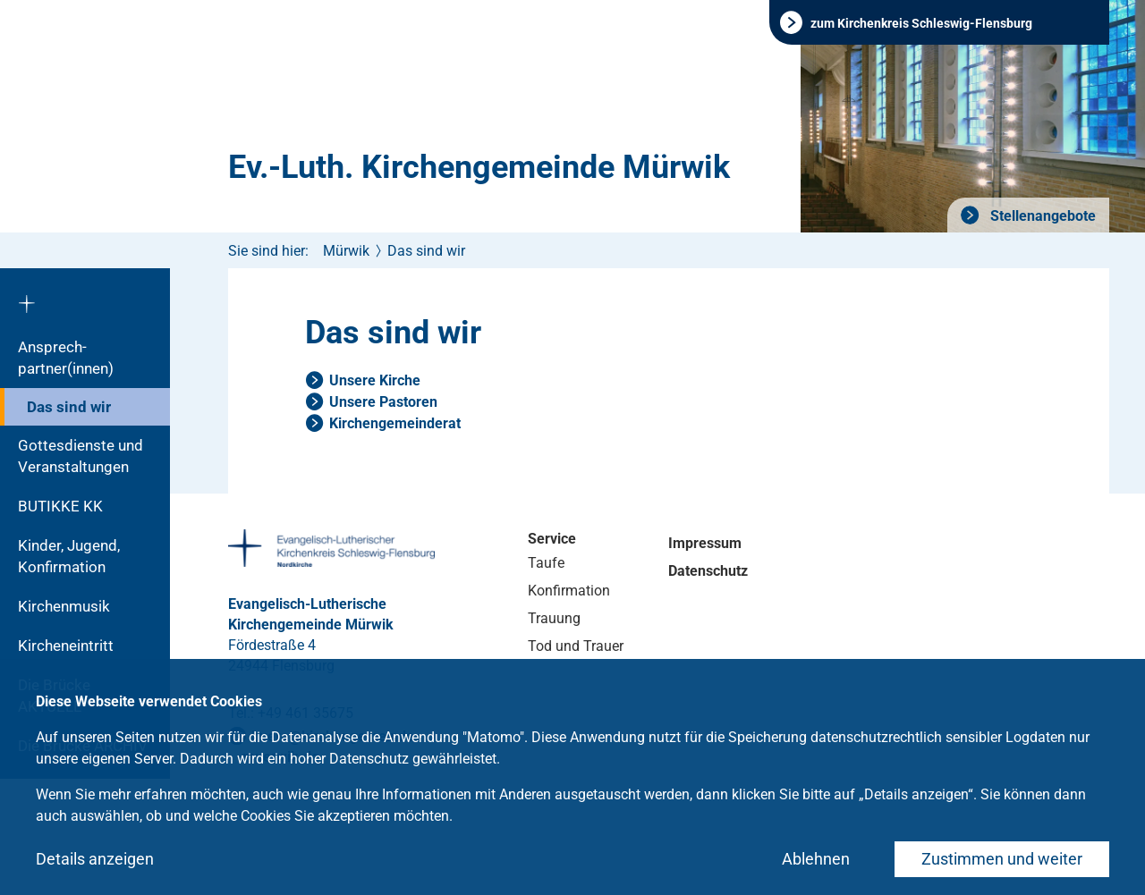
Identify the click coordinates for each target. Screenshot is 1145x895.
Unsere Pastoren (383, 401)
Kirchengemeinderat (395, 423)
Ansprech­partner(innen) (66, 357)
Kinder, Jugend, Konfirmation (69, 556)
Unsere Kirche (374, 380)
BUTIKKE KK (60, 506)
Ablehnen (816, 858)
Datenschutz (708, 570)
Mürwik (346, 250)
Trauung (554, 618)
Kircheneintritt (66, 645)
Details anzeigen (95, 858)
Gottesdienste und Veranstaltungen (80, 456)
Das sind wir (69, 407)
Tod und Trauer (575, 645)
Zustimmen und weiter (1001, 858)
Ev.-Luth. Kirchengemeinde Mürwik (479, 167)
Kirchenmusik (64, 606)
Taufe (546, 562)
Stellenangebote (1041, 215)
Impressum (705, 543)
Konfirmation (569, 590)
